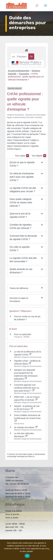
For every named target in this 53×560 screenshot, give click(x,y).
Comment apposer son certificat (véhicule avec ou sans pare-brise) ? (26, 388)
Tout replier (22, 155)
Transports (24, 73)
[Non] (49, 549)
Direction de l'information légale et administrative (27, 454)
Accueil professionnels (19, 70)
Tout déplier (39, 155)
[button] (26, 164)
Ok (27, 556)
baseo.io (31, 456)
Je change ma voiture (26, 427)
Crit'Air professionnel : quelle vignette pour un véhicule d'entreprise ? (26, 76)
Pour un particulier (22, 334)
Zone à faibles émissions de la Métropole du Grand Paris (27, 418)
